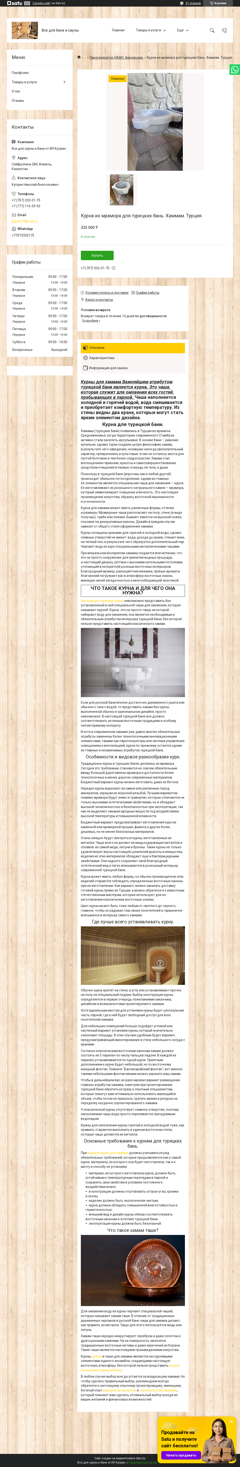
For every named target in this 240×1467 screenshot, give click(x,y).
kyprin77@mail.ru (25, 221)
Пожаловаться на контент (145, 1462)
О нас (16, 91)
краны (97, 1356)
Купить (97, 255)
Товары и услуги (148, 30)
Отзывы (18, 100)
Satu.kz (141, 1458)
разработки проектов (119, 1390)
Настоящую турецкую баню (102, 601)
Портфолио (20, 73)
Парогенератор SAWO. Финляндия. (116, 57)
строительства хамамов (158, 1390)
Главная (118, 30)
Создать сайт (41, 3)
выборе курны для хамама (107, 1153)
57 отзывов (193, 3)
